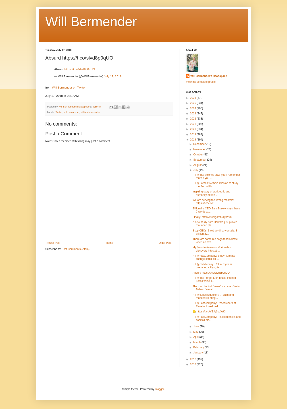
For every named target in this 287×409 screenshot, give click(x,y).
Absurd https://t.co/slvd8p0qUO (211, 272)
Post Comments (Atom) (75, 249)
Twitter (59, 112)
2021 (193, 124)
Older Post (165, 242)
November (199, 149)
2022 (193, 118)
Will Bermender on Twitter (69, 87)
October (198, 154)
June (196, 326)
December (199, 144)
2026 (193, 97)
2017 (193, 359)
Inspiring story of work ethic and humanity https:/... (211, 193)
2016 (193, 364)
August (197, 165)
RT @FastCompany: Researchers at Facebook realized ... (214, 305)
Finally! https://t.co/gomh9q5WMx (212, 217)
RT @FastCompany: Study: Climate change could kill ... (214, 257)
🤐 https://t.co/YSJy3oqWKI (209, 311)
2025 (193, 103)
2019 (193, 134)
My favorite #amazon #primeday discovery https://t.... (212, 249)
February (199, 347)
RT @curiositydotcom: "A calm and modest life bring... (213, 296)
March (197, 342)
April (196, 337)
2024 (193, 108)
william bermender (90, 112)
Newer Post (53, 242)
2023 (193, 113)
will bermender (71, 112)
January (198, 352)
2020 (193, 129)
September (200, 159)
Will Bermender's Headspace (208, 76)
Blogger (159, 389)
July (196, 170)
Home (109, 242)
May (196, 331)
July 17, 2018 (112, 76)
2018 (193, 139)
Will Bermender (91, 21)
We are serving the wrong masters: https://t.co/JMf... (213, 201)
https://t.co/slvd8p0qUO (79, 69)
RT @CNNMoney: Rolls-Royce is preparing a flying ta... (212, 266)
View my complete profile (201, 81)
